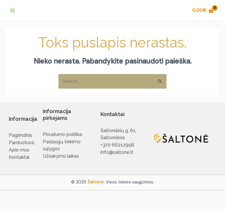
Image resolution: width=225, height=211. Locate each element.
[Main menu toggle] (12, 10)
